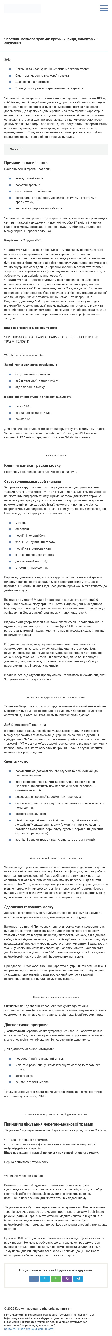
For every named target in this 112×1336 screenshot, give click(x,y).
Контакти (10, 1328)
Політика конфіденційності (35, 1328)
